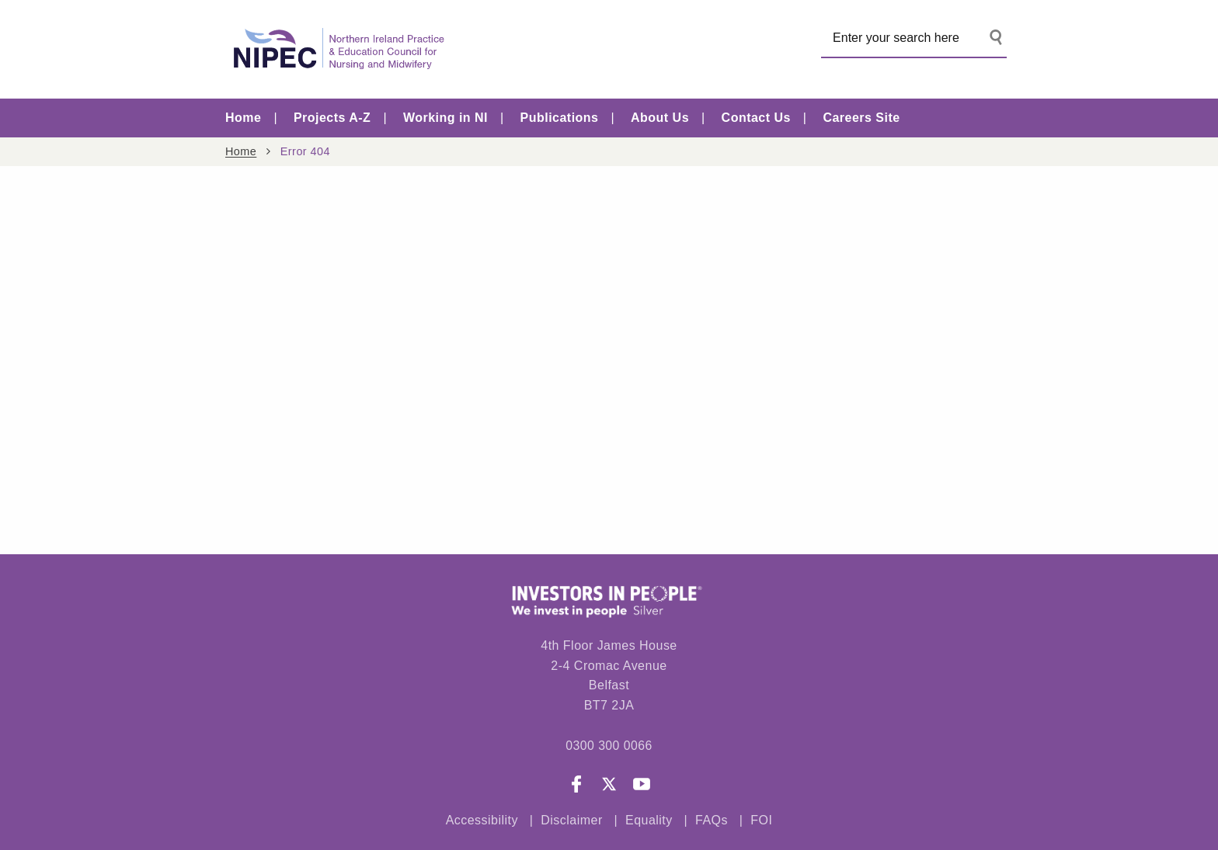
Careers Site (861, 117)
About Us (660, 117)
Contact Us (756, 117)
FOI (761, 820)
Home (243, 117)
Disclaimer (571, 820)
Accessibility (482, 820)
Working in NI (445, 117)
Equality (649, 820)
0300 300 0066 (608, 745)
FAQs (713, 820)
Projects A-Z (332, 117)
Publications (559, 117)
